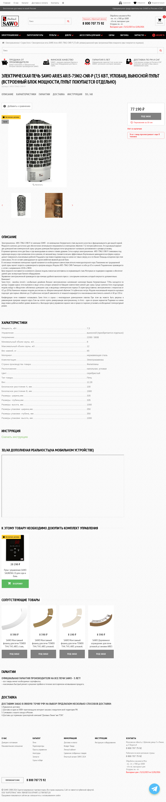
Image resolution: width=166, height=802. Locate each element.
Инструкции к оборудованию (105, 740)
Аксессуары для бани (91, 35)
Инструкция (74, 94)
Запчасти (140, 35)
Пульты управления (40, 747)
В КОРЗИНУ (15, 582)
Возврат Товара (69, 743)
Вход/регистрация (156, 3)
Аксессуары (36, 750)
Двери (69, 35)
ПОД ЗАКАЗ (146, 116)
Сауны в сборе (38, 758)
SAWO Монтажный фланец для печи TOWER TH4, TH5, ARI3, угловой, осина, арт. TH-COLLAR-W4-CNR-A (72, 644)
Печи (34, 740)
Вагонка (124, 35)
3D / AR (89, 94)
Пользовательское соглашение (12, 743)
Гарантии (44, 94)
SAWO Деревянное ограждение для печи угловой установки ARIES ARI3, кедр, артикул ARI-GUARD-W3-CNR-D (101, 644)
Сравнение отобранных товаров (75, 750)
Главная (6, 3)
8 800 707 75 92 (93, 23)
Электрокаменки (11, 35)
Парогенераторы (35, 35)
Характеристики (26, 94)
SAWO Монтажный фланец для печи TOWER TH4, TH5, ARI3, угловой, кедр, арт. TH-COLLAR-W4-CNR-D (43, 644)
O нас (16, 3)
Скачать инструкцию (15, 437)
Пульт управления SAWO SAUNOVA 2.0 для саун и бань (15, 571)
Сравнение (125, 3)
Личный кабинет (70, 747)
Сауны (111, 35)
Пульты (54, 35)
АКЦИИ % (160, 35)
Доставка (59, 94)
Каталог (25, 3)
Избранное (139, 3)
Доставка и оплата (40, 3)
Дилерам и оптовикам (9, 740)
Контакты (55, 3)
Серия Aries (25, 42)
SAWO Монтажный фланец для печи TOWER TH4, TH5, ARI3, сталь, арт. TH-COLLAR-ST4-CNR (14, 642)
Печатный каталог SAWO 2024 (75, 754)
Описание (7, 94)
